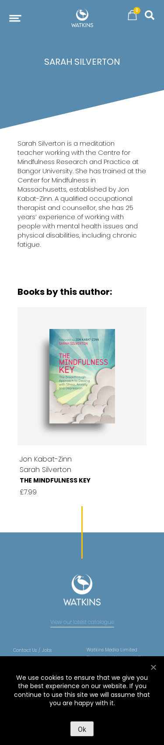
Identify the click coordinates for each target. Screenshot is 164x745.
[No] (153, 667)
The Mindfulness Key (55, 480)
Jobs (47, 650)
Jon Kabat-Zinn (46, 459)
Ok (82, 729)
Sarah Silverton (45, 470)
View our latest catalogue (82, 622)
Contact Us (25, 650)
